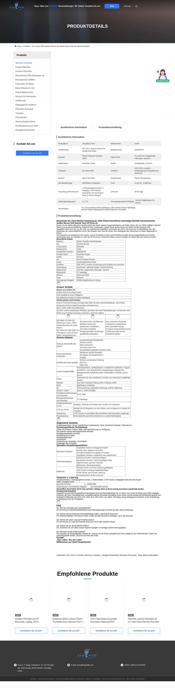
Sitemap (33, 679)
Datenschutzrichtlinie (46, 679)
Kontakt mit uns (92, 6)
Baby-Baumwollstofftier (148, 555)
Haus (36, 6)
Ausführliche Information (74, 127)
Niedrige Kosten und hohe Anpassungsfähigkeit (95, 468)
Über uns (44, 6)
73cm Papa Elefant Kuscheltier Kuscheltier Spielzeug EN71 (103, 620)
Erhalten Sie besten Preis (126, 116)
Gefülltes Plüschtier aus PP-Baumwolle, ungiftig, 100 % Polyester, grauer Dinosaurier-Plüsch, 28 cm (28, 620)
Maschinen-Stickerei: (65, 451)
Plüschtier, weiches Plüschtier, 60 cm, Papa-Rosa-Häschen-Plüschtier (143, 620)
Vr (75, 6)
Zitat (112, 6)
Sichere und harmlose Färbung (92, 360)
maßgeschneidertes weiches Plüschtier (119, 555)
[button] (19, 605)
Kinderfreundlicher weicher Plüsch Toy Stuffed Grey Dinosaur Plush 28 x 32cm (68, 620)
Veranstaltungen (65, 6)
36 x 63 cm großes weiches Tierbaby (83, 555)
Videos (81, 6)
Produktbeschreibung (110, 127)
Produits (53, 6)
